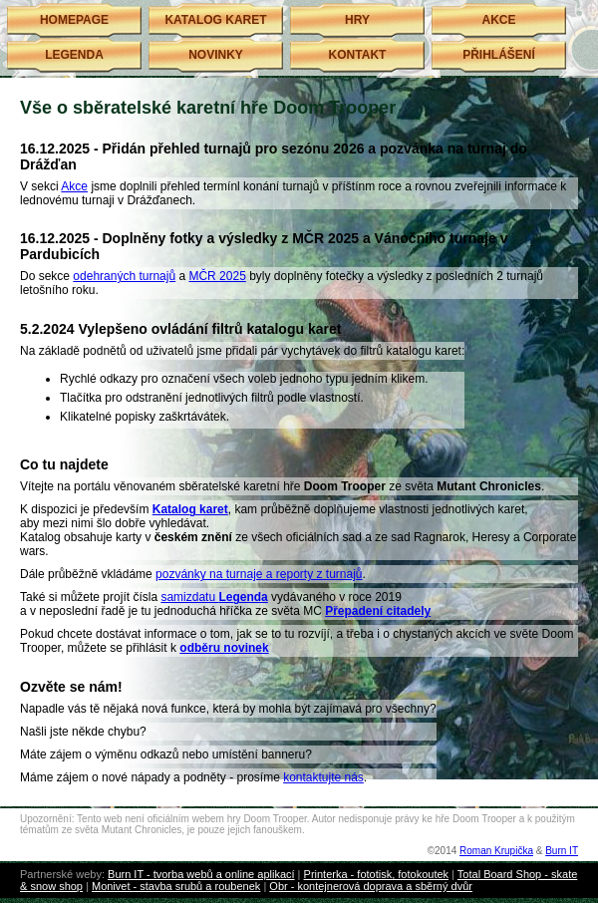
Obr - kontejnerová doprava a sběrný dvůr (370, 886)
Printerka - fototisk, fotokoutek (376, 874)
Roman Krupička (496, 850)
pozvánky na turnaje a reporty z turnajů (258, 574)
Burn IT (561, 850)
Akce (74, 186)
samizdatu (213, 597)
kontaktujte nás (323, 777)
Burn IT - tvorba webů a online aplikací (201, 874)
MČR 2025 (216, 276)
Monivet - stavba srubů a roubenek (176, 886)
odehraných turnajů (124, 276)
